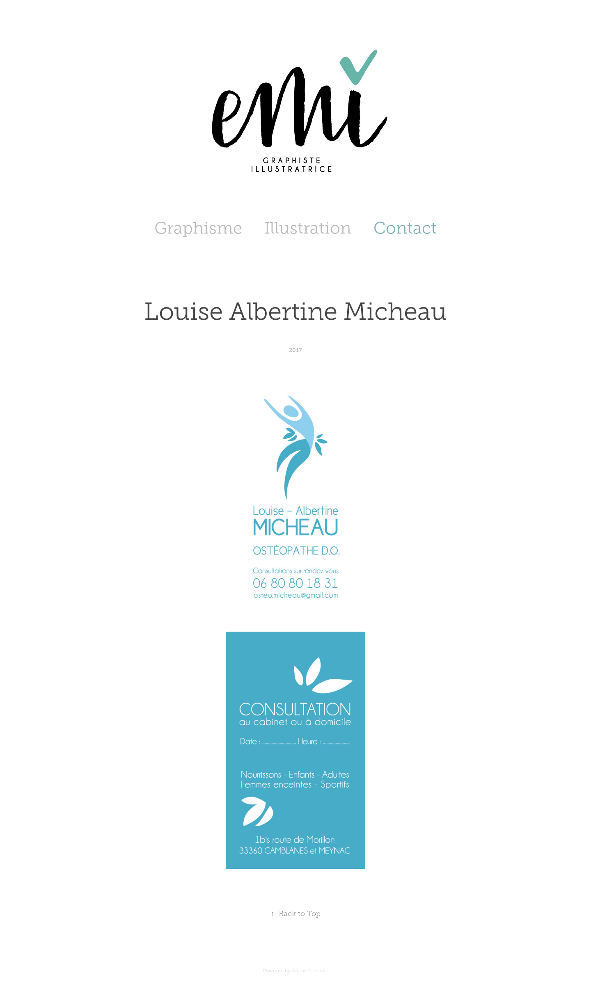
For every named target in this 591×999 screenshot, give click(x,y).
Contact (405, 228)
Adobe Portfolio (310, 971)
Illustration (307, 228)
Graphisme (198, 228)
